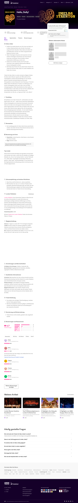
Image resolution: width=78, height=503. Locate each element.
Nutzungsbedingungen (27, 493)
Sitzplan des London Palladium (15, 214)
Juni (20, 473)
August (26, 473)
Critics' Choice (45, 470)
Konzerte (36, 471)
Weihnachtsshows (37, 470)
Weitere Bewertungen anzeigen (11, 386)
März (10, 473)
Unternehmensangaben (27, 489)
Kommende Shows (28, 470)
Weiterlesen (31, 193)
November (43, 473)
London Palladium (21, 19)
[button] (42, 2)
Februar (6, 473)
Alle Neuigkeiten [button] (70, 394)
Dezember (48, 473)
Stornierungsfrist (26, 495)
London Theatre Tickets (8, 7)
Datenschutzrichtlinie (27, 491)
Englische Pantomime (23, 471)
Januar (68, 471)
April (14, 473)
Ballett (15, 471)
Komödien (67, 470)
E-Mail (7, 491)
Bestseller (14, 470)
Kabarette (31, 471)
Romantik (37, 16)
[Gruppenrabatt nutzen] (52, 30)
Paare (53, 471)
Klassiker (23, 16)
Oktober (37, 473)
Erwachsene (58, 471)
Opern (11, 471)
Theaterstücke (61, 470)
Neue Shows (20, 470)
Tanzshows (6, 471)
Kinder (49, 471)
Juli (23, 473)
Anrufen (7, 489)
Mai (17, 473)
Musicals (15, 7)
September (32, 473)
